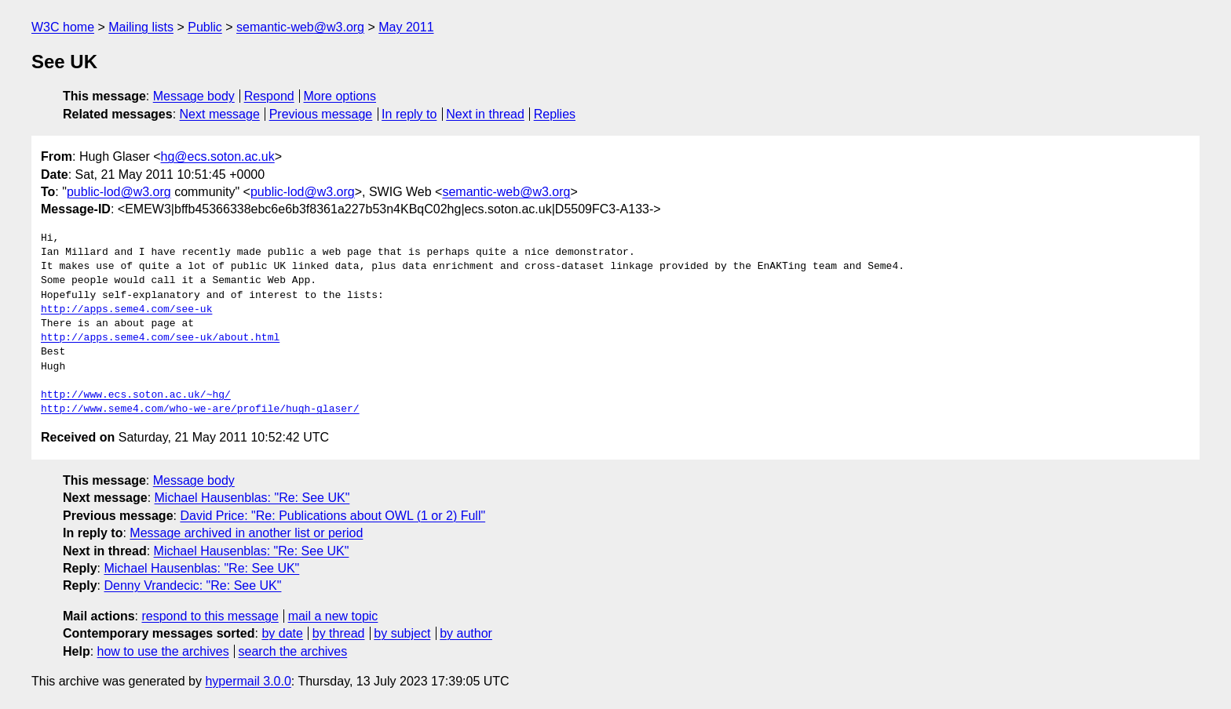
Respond (269, 96)
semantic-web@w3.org (300, 27)
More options (340, 96)
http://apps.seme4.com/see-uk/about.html (160, 338)
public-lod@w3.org (119, 191)
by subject (402, 633)
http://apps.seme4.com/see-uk (126, 310)
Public (205, 27)
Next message (220, 114)
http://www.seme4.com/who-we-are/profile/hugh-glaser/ (200, 409)
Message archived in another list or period (246, 533)
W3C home (62, 27)
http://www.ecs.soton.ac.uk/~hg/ (136, 395)
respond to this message (209, 616)
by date (281, 633)
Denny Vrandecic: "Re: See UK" (192, 585)
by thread (338, 633)
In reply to (409, 114)
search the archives (293, 651)
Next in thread (485, 114)
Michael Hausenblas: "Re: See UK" (252, 497)
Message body (194, 96)
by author (466, 633)
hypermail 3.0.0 (247, 681)
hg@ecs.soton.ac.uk (218, 156)
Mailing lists (141, 27)
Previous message (321, 114)
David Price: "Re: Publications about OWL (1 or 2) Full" (332, 515)
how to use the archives (163, 651)
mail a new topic (333, 616)
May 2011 (405, 27)
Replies (554, 114)
